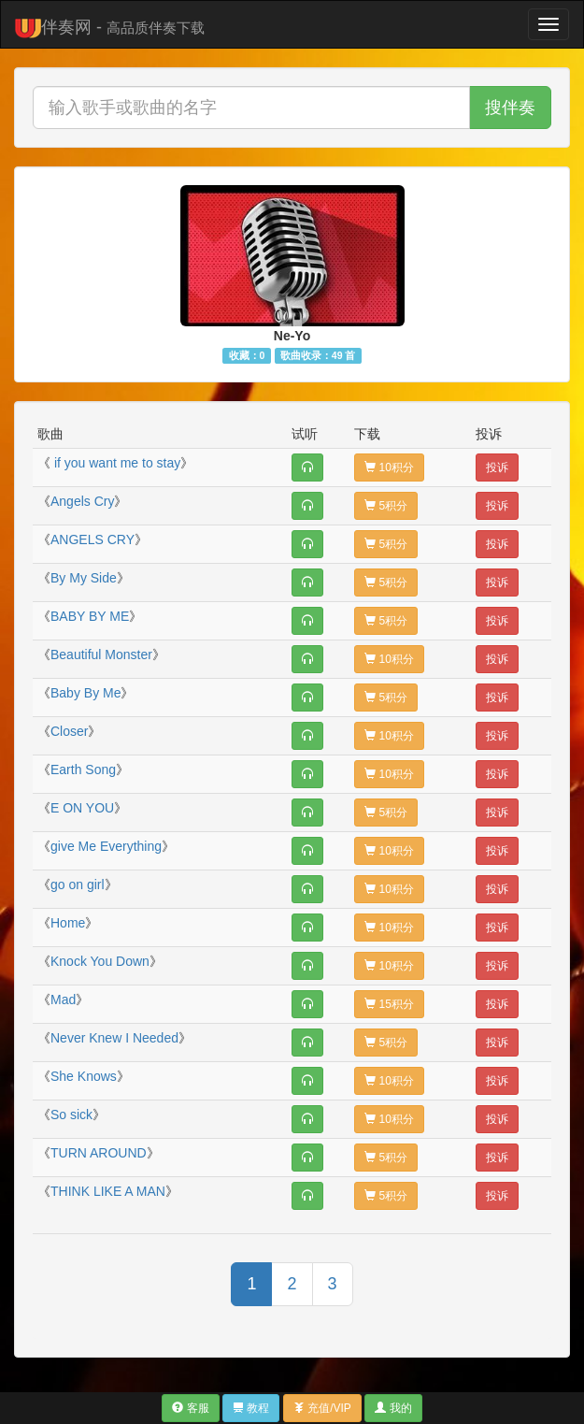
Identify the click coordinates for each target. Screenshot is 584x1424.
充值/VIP (322, 1408)
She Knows (83, 1076)
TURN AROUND (98, 1152)
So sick (71, 1114)
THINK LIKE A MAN (107, 1191)
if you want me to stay (115, 462)
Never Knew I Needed (114, 1037)
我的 (393, 1408)
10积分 (389, 467)
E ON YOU (82, 807)
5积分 (385, 505)
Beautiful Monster (101, 654)
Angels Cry (82, 501)
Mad (63, 999)
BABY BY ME (89, 616)
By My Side (83, 577)
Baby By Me (85, 692)
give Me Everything (106, 846)
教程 (251, 1408)
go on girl (77, 884)
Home (67, 922)
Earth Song (83, 769)
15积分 (389, 1004)
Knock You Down (100, 961)
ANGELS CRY (92, 539)
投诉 (497, 467)
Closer (69, 731)
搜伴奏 (510, 107)
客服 (190, 1408)
